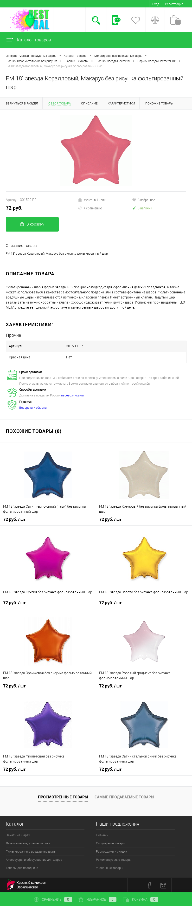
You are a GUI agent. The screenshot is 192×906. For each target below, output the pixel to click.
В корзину (32, 224)
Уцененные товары (109, 868)
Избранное (97, 899)
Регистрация (174, 4)
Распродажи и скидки (111, 851)
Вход (155, 4)
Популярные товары (110, 843)
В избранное (143, 199)
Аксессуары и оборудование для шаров (34, 859)
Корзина (140, 899)
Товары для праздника (22, 868)
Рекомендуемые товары (113, 859)
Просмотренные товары (63, 797)
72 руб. (14, 207)
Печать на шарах (18, 835)
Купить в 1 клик (92, 199)
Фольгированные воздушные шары (31, 851)
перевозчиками (72, 395)
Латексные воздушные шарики (28, 843)
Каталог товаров (28, 39)
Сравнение (53, 899)
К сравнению (90, 208)
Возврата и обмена (33, 407)
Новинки (102, 835)
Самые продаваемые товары (124, 797)
